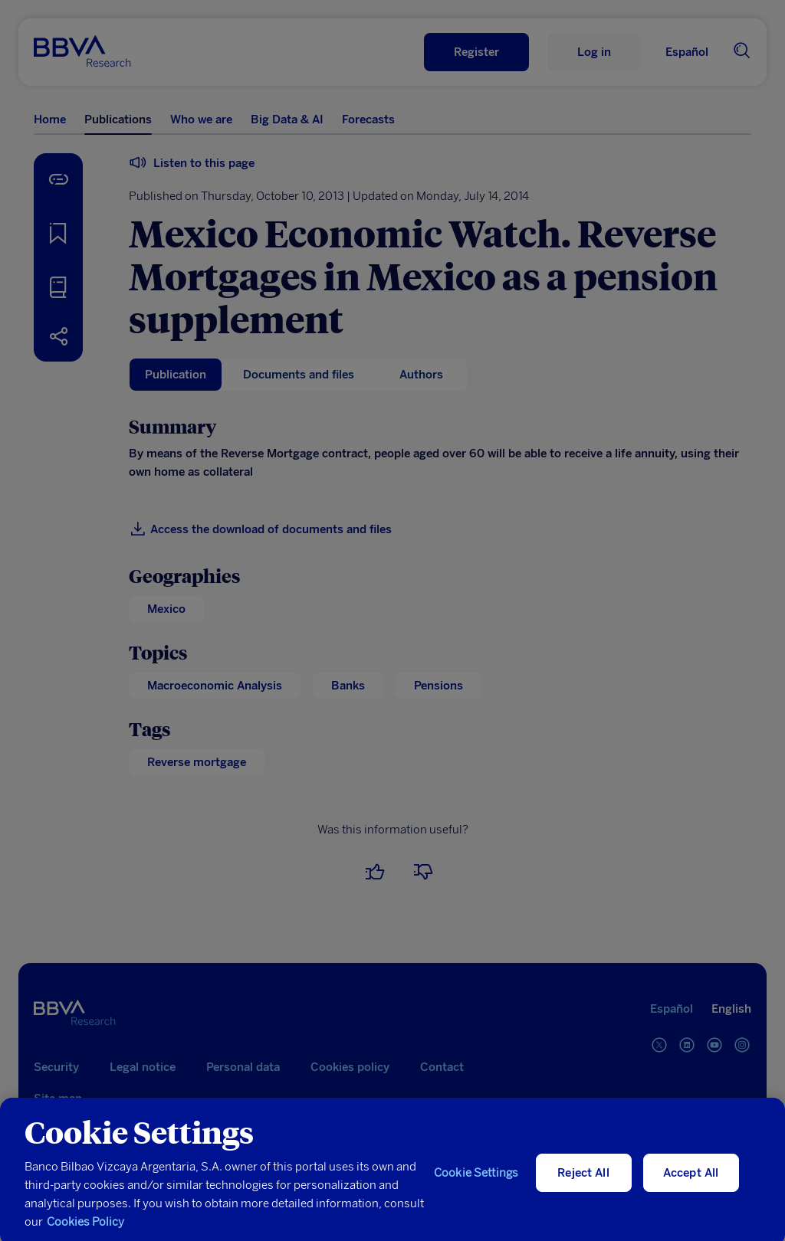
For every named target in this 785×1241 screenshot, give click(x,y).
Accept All (691, 1183)
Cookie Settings (476, 1183)
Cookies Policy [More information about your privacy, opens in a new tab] (85, 1232)
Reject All (583, 1183)
